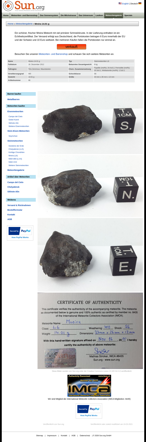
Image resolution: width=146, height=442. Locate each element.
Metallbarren (13, 99)
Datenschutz (85, 435)
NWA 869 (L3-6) (15, 159)
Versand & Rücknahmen (19, 205)
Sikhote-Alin (14, 123)
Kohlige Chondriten (17, 152)
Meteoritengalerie (114, 15)
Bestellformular (14, 210)
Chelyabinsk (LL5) (16, 149)
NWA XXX (13, 162)
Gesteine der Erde (16, 146)
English (125, 3)
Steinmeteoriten (15, 141)
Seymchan (13, 136)
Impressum (51, 435)
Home (6, 15)
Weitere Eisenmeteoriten (19, 126)
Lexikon (99, 15)
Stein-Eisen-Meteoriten (18, 131)
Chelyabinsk (13, 187)
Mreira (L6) (13, 156)
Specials (128, 15)
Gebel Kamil (14, 120)
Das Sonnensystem (49, 15)
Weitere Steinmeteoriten (19, 165)
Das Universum (86, 15)
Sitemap (39, 435)
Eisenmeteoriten (15, 111)
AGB (9, 219)
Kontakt (11, 214)
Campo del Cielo (15, 116)
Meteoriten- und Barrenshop (24, 15)
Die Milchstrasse (68, 15)
